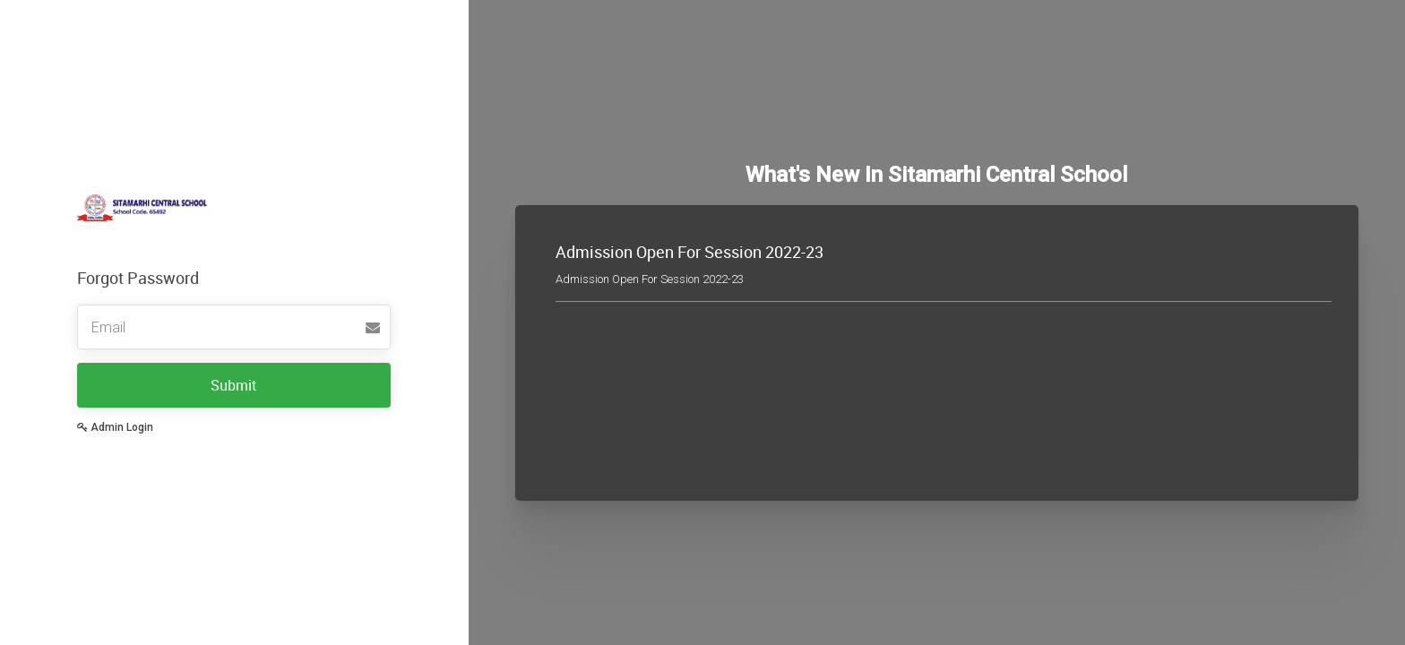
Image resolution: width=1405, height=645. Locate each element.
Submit (234, 385)
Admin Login (115, 427)
